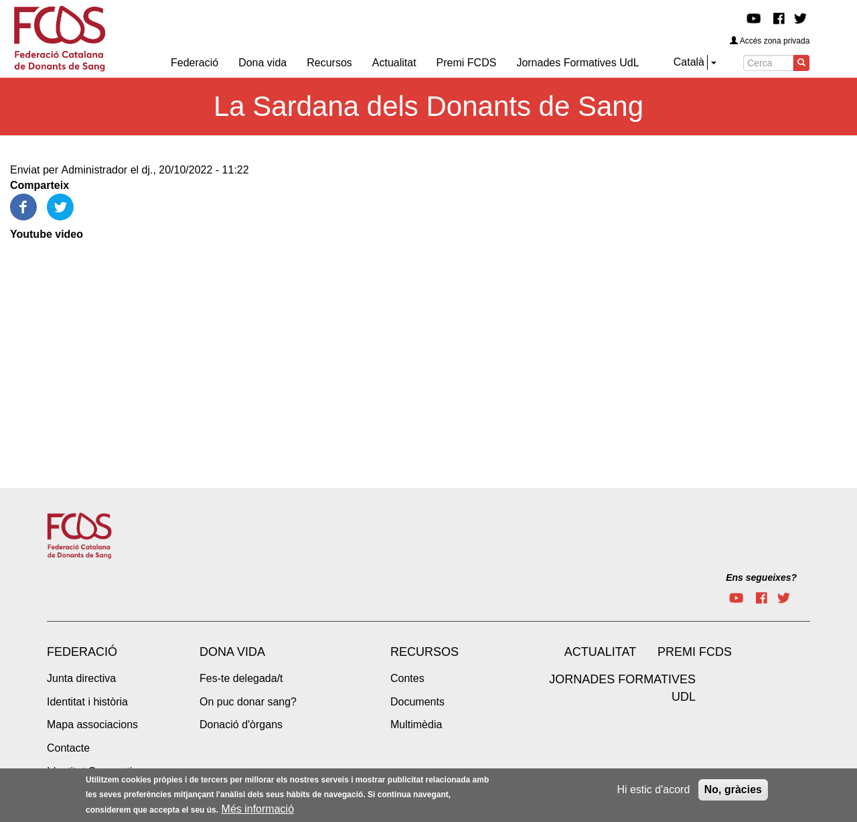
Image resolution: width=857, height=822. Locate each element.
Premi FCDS (694, 652)
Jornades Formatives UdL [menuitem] (577, 62)
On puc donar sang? (248, 701)
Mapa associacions (92, 724)
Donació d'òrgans (241, 724)
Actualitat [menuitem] (394, 62)
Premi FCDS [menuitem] (467, 62)
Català (689, 62)
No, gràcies (733, 789)
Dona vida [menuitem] (262, 62)
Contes (407, 678)
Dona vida (232, 652)
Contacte (68, 748)
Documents (417, 701)
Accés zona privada (770, 41)
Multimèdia (416, 724)
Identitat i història (87, 701)
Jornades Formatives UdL (622, 688)
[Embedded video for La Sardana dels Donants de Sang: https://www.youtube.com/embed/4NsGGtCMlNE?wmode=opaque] (160, 348)
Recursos (424, 652)
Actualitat (600, 652)
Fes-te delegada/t (241, 678)
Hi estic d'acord (653, 789)
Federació (82, 652)
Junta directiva (81, 678)
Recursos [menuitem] (329, 62)
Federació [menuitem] (194, 62)
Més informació (258, 809)
